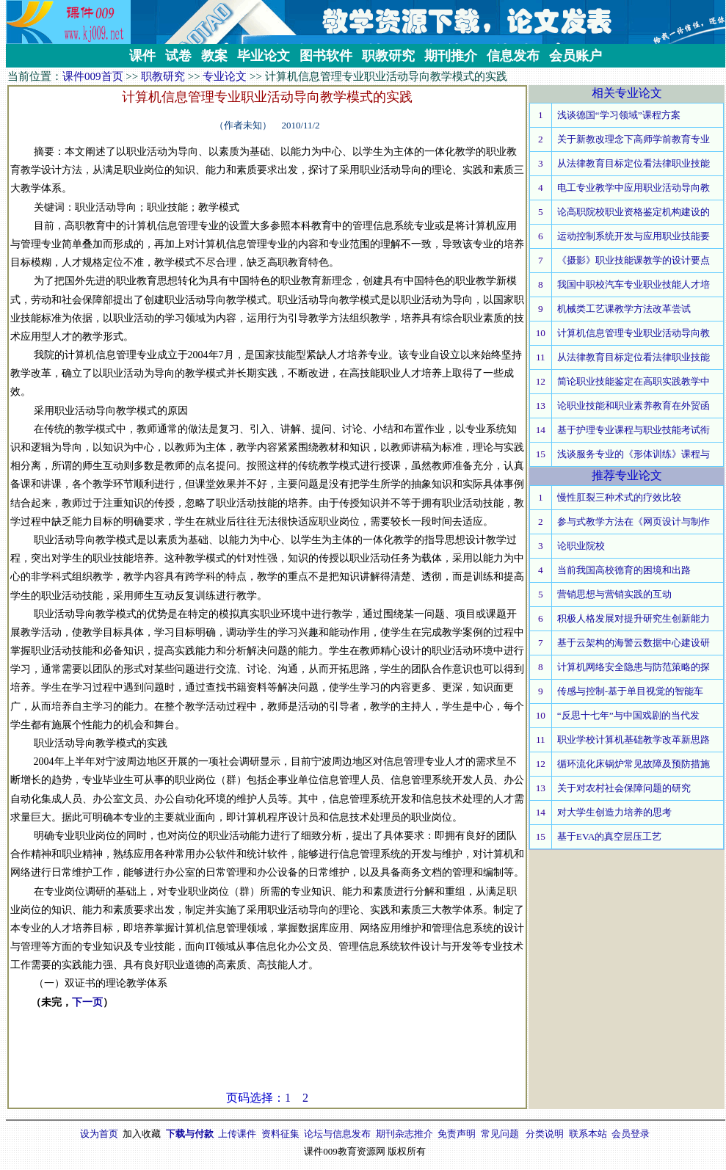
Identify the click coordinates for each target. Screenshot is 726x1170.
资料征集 (280, 1133)
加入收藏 (142, 1133)
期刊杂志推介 (404, 1133)
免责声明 (457, 1133)
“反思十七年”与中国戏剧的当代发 (628, 715)
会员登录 (630, 1133)
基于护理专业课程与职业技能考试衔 (633, 429)
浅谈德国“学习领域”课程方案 (618, 114)
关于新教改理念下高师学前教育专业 (633, 139)
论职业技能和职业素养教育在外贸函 (633, 405)
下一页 (87, 1002)
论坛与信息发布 (337, 1133)
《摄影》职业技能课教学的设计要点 (633, 260)
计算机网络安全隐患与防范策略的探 (633, 666)
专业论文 (225, 76)
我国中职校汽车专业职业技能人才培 (633, 284)
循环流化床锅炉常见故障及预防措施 (633, 763)
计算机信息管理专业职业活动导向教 (633, 332)
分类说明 (545, 1133)
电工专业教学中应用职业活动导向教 (633, 187)
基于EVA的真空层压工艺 (609, 836)
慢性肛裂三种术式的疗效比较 (619, 497)
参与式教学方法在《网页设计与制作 (633, 521)
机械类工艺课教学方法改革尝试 (624, 308)
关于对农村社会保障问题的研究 (624, 787)
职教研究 (163, 76)
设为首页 (99, 1133)
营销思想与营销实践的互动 (614, 594)
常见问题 (500, 1133)
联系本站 (588, 1133)
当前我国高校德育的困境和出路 (624, 569)
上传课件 (237, 1133)
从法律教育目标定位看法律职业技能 (633, 163)
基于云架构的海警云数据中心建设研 (633, 642)
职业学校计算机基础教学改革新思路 (633, 739)
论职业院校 (581, 545)
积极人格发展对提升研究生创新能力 (633, 618)
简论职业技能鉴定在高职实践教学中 (633, 381)
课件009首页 (92, 76)
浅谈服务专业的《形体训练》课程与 (633, 453)
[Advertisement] (267, 1057)
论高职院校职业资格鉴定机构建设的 (633, 211)
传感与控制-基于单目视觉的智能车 (630, 691)
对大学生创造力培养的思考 (614, 812)
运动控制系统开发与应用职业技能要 (633, 235)
